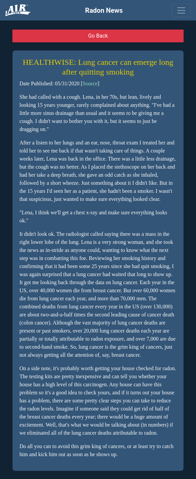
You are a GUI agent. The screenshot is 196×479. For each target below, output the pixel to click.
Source (90, 83)
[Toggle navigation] (181, 10)
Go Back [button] (98, 36)
